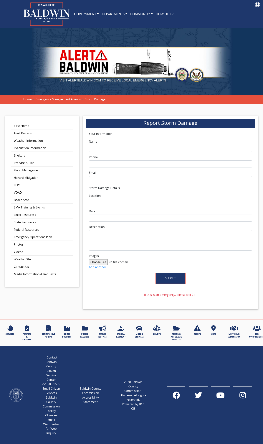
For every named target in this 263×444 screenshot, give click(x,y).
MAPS (213, 330)
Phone (93, 157)
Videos (18, 252)
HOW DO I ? (164, 14)
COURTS (157, 330)
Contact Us (21, 267)
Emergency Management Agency (58, 99)
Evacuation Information (30, 148)
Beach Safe (21, 200)
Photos (19, 244)
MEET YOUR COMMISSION (234, 331)
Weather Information (28, 141)
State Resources (25, 222)
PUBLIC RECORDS (84, 331)
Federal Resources (26, 230)
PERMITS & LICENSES (26, 333)
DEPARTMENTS (113, 14)
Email (93, 173)
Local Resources (25, 215)
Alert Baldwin (23, 133)
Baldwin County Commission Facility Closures (51, 406)
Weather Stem (24, 259)
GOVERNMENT (85, 14)
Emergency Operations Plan (33, 237)
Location (95, 196)
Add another (97, 267)
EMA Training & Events (29, 207)
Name (93, 141)
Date (92, 211)
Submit (170, 278)
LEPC (17, 185)
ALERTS (197, 330)
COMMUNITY (140, 14)
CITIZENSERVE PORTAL (48, 331)
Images (94, 256)
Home (27, 99)
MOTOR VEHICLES (139, 331)
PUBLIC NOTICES (102, 331)
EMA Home (21, 126)
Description (97, 227)
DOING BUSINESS (67, 331)
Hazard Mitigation (26, 178)
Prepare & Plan (24, 163)
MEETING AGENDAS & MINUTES (176, 333)
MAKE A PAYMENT (121, 331)
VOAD (18, 192)
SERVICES (10, 330)
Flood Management (27, 170)
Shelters (19, 155)
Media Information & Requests (35, 274)
